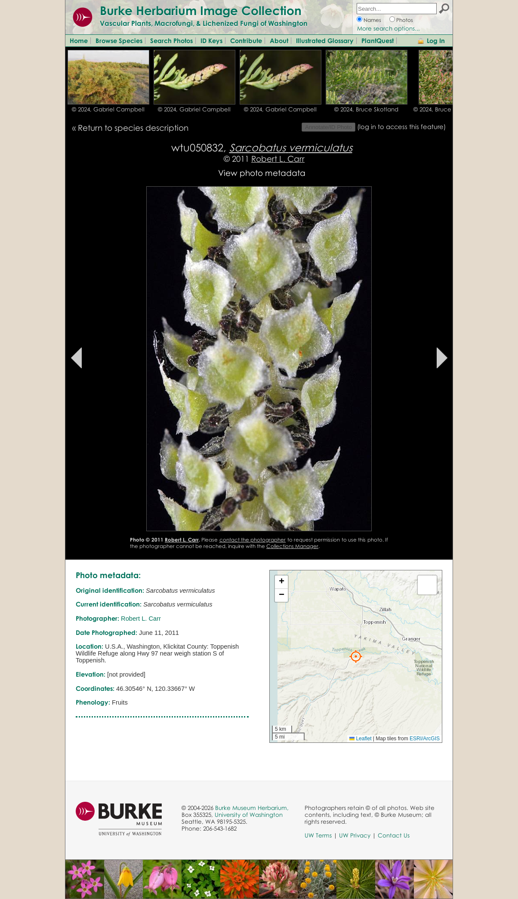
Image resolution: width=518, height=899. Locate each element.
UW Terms (318, 835)
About (279, 40)
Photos (404, 20)
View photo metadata (261, 173)
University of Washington (249, 814)
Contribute (246, 40)
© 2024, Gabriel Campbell (108, 109)
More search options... (388, 28)
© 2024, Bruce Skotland (366, 109)
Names (372, 20)
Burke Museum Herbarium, (252, 807)
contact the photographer (252, 539)
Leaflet (360, 739)
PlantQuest (377, 40)
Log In (436, 40)
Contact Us (394, 835)
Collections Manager (292, 546)
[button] (356, 656)
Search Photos (171, 40)
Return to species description (133, 127)
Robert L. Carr (278, 158)
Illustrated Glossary (325, 40)
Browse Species (119, 40)
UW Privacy (354, 835)
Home (79, 40)
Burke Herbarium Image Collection (201, 10)
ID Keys (211, 40)
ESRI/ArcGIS (425, 739)
